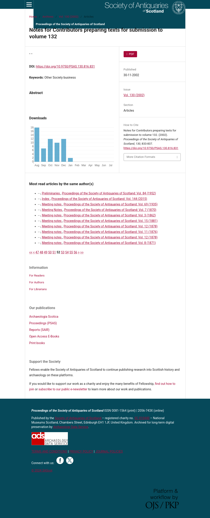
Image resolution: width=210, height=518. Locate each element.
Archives (47, 16)
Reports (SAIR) (39, 330)
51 (54, 252)
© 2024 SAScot (42, 470)
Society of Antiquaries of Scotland (78, 418)
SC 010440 (141, 418)
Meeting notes (52, 204)
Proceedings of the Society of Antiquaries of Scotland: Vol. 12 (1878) (111, 226)
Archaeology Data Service (70, 427)
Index (46, 199)
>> (82, 252)
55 (71, 252)
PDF (131, 54)
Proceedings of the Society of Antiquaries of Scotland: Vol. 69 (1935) (111, 204)
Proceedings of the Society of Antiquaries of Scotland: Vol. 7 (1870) (110, 210)
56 (75, 252)
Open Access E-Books (44, 336)
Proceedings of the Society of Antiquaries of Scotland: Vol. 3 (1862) (110, 215)
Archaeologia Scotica (43, 316)
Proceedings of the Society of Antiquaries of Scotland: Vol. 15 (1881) (111, 221)
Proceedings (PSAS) (43, 323)
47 (37, 252)
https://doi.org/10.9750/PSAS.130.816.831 (65, 66)
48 (41, 252)
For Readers (37, 275)
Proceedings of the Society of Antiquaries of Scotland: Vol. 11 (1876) (111, 232)
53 (63, 252)
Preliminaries (51, 193)
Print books (37, 343)
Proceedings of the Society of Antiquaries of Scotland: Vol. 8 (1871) (110, 243)
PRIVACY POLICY (81, 451)
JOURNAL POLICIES (109, 451)
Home (33, 16)
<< (30, 252)
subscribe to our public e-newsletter (63, 389)
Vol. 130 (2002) (68, 16)
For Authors (36, 282)
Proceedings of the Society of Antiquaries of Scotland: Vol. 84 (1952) (109, 193)
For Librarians (38, 289)
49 (45, 252)
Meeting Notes (52, 210)
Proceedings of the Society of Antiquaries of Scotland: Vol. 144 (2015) (99, 199)
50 (50, 252)
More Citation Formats (141, 157)
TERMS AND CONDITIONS (49, 451)
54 (67, 252)
